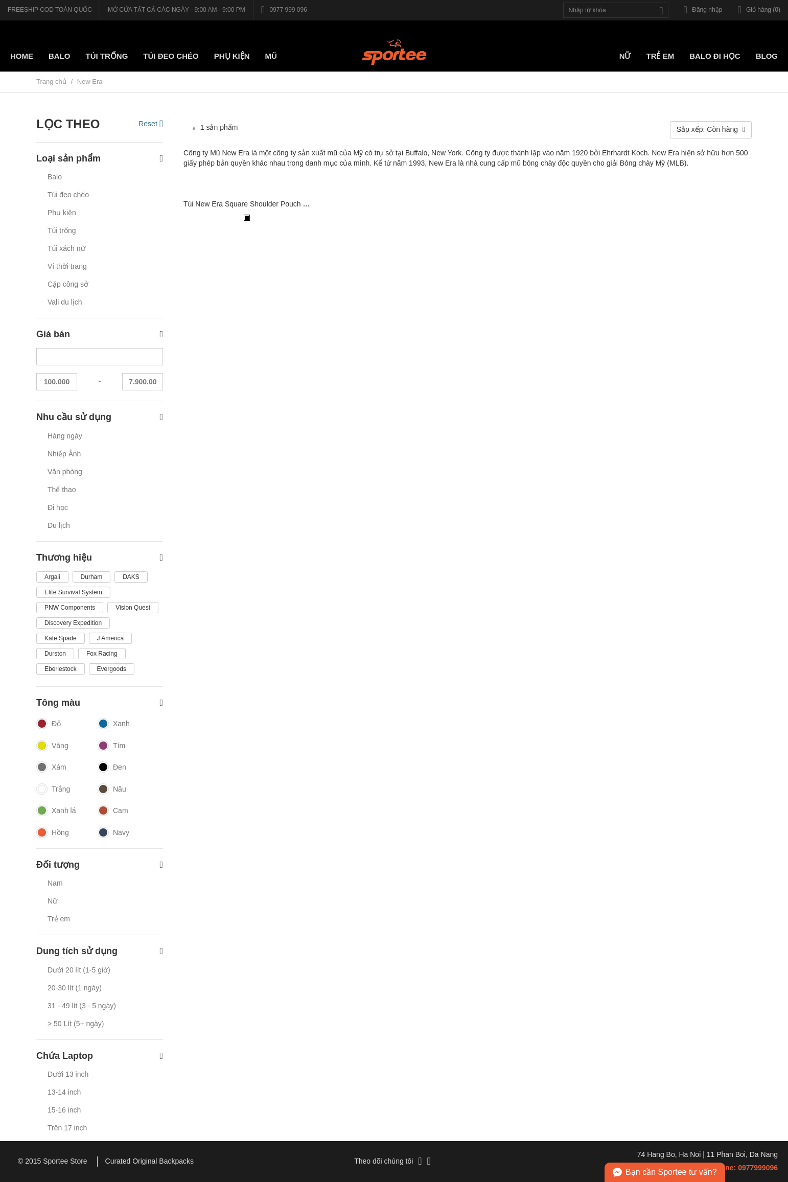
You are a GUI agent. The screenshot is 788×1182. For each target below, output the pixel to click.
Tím (111, 746)
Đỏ (48, 724)
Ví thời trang (67, 266)
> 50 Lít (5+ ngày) (76, 1023)
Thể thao (62, 489)
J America (110, 638)
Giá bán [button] (99, 334)
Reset (150, 124)
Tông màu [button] (99, 703)
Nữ (625, 56)
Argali (52, 577)
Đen (112, 767)
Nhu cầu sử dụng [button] (99, 417)
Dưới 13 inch (68, 1074)
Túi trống (107, 56)
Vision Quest (132, 607)
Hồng (52, 833)
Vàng (52, 746)
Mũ (271, 56)
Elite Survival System (73, 592)
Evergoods (111, 669)
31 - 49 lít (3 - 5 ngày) (82, 1006)
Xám (51, 767)
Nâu (112, 789)
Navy (113, 833)
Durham (92, 577)
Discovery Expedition (73, 623)
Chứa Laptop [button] (99, 1056)
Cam (113, 811)
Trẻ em (660, 56)
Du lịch (59, 525)
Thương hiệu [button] (99, 558)
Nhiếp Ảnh (64, 454)
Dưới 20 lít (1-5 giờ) (79, 970)
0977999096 (758, 1168)
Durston (55, 653)
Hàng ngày (65, 436)
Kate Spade (60, 638)
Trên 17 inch (67, 1128)
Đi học (58, 507)
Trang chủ (51, 81)
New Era (90, 81)
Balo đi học (714, 56)
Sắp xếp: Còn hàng (711, 129)
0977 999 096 (284, 9)
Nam (55, 883)
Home (21, 56)
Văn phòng (65, 472)
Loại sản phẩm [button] (99, 159)
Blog (767, 56)
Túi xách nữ (66, 248)
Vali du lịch (65, 302)
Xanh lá (56, 811)
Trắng (53, 789)
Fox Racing (102, 653)
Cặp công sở (68, 284)
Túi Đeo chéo (170, 56)
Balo (60, 56)
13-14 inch (64, 1092)
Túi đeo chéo (68, 195)
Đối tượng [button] (99, 865)
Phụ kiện (232, 56)
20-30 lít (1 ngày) (75, 988)
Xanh (114, 724)
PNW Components (69, 607)
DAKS (131, 577)
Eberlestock (60, 669)
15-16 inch (64, 1110)
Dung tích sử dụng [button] (99, 951)
